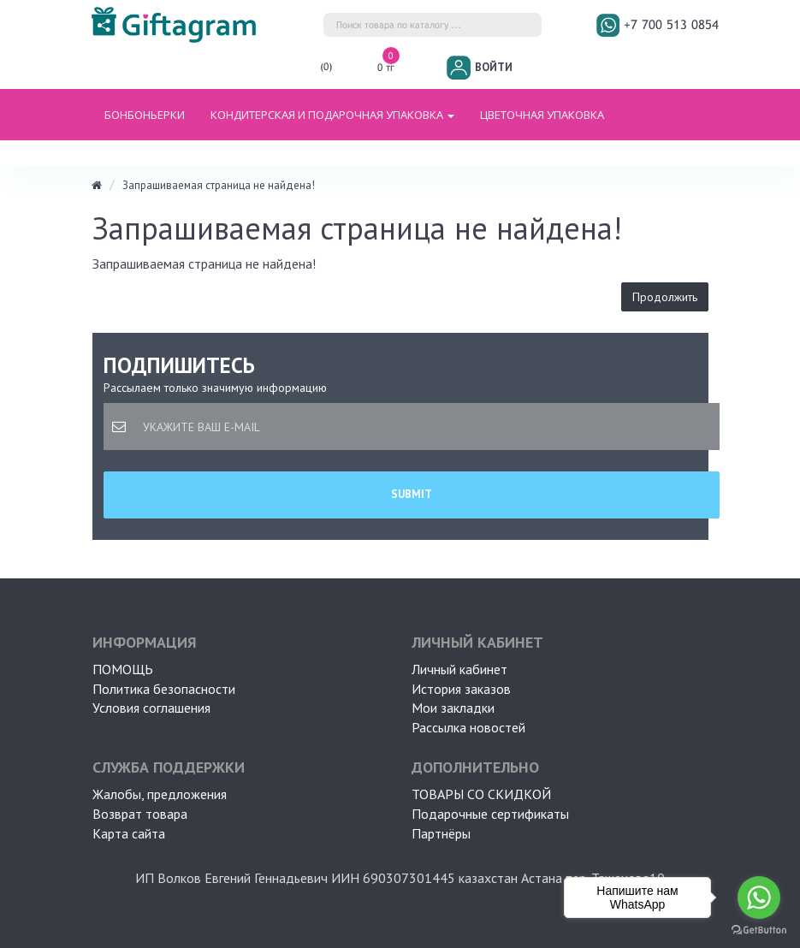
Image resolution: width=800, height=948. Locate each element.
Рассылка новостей (468, 727)
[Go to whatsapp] (759, 897)
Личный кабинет (459, 669)
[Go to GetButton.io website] (759, 930)
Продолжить (664, 297)
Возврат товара (139, 813)
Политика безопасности (163, 688)
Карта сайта (128, 833)
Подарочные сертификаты (490, 813)
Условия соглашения (151, 707)
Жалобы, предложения (159, 794)
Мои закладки (453, 707)
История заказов (461, 688)
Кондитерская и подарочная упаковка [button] (332, 114)
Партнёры (441, 833)
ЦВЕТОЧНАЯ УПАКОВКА (542, 114)
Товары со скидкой (481, 794)
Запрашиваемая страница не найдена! (218, 185)
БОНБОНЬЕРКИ (144, 114)
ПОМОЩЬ (122, 669)
